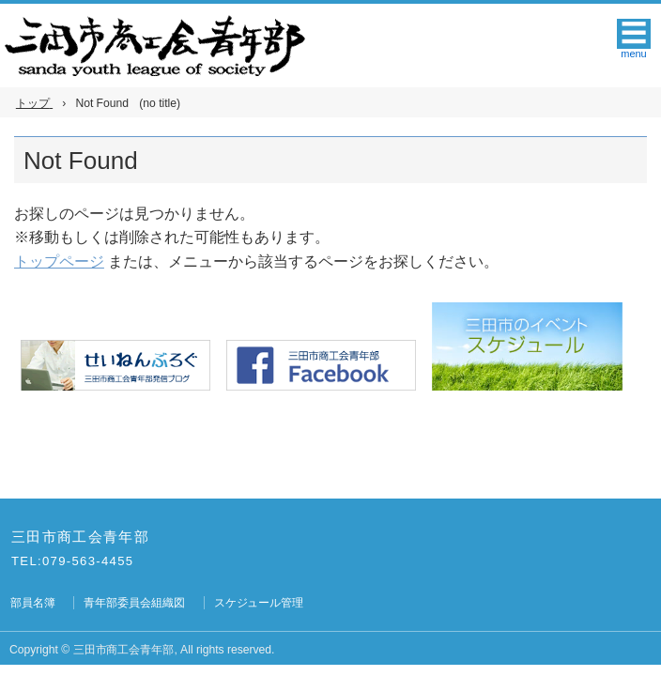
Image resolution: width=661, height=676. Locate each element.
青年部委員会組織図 (134, 602)
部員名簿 (32, 602)
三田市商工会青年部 (80, 537)
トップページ (59, 261)
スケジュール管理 (259, 602)
